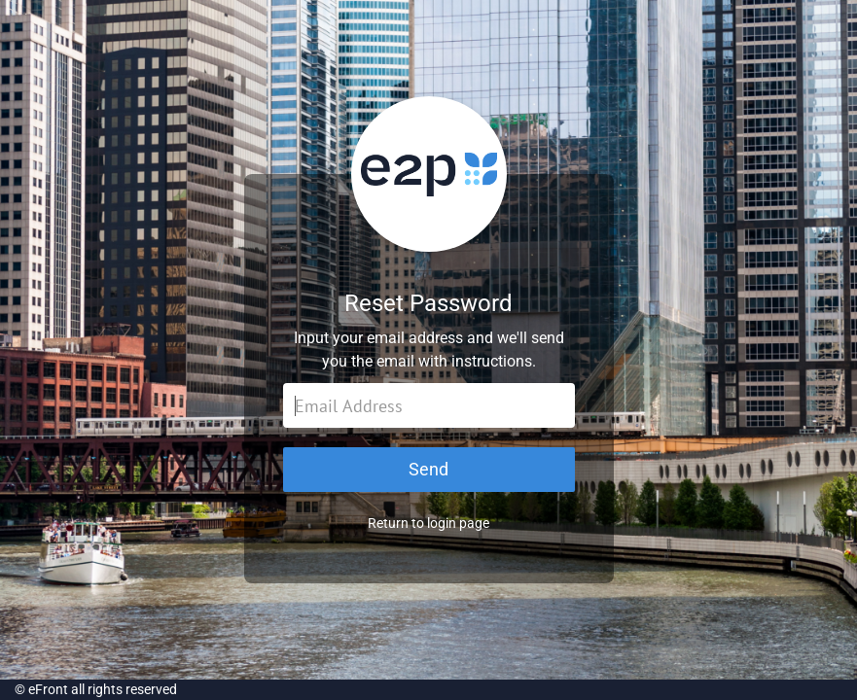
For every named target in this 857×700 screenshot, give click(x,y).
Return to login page (428, 523)
